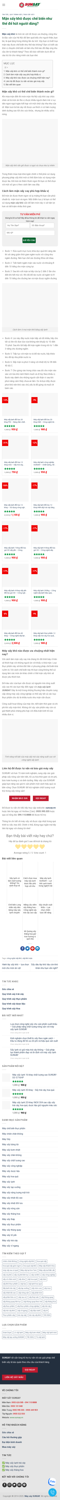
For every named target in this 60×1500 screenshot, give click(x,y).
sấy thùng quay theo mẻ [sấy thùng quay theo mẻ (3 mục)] (32, 1302)
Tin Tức (5, 14)
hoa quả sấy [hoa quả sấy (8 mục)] (41, 1261)
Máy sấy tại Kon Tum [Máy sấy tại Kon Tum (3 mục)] (29, 1270)
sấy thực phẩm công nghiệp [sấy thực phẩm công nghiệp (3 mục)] (28, 1306)
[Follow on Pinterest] (24, 1485)
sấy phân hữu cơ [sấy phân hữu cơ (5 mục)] (9, 1297)
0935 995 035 (18, 1410)
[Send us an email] (19, 1485)
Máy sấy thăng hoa (11, 1214)
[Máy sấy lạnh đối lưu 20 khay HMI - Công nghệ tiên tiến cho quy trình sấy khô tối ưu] (45, 404)
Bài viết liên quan (13, 84)
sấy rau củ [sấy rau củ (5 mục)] (22, 1297)
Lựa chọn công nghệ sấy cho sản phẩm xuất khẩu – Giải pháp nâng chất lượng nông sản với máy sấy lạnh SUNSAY (33, 1027)
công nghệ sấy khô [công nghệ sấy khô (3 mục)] (26, 1261)
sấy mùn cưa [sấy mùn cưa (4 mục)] (37, 1288)
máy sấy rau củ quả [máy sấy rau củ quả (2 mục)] (10, 1270)
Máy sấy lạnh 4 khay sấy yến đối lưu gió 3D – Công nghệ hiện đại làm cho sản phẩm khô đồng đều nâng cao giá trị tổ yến (15, 591)
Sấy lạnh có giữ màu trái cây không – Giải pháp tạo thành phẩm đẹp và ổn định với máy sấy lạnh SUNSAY (33, 1052)
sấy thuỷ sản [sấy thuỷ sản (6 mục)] (34, 1297)
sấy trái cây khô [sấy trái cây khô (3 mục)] (9, 1311)
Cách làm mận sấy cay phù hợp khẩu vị (23, 74)
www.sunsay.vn (16, 1417)
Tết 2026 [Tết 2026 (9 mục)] (47, 1315)
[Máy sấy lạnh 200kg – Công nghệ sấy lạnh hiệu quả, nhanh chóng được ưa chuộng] (45, 575)
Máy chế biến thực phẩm (13, 1128)
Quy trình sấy (16, 14)
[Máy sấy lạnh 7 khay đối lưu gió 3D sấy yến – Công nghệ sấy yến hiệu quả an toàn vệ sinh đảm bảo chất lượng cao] (15, 532)
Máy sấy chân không (12, 1155)
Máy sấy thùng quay (11, 1230)
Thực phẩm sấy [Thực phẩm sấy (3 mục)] (9, 1315)
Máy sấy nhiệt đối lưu (12, 1203)
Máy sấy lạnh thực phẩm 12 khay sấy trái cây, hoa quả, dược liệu (44, 634)
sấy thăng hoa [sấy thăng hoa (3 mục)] (50, 1302)
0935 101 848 (16, 1406)
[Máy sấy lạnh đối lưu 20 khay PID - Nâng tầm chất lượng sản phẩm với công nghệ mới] (15, 404)
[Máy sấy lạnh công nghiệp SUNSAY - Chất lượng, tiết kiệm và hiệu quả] (45, 447)
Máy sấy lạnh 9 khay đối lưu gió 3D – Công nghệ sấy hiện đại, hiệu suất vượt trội (44, 549)
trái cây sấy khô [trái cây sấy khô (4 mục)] (35, 1315)
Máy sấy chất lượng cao (13, 1160)
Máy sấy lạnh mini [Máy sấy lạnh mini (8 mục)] (50, 1333)
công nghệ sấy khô (14, 958)
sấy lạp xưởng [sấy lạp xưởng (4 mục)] (23, 1288)
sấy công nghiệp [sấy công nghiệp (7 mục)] (48, 1275)
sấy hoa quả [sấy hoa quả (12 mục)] (32, 1279)
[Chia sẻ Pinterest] (32, 948)
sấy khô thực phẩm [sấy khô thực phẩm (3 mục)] (10, 1284)
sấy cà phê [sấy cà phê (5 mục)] (7, 1275)
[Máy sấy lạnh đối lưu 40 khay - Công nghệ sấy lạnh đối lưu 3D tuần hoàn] (15, 618)
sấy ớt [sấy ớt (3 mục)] (45, 1311)
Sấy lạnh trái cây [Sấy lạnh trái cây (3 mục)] (9, 1288)
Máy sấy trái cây (10, 1240)
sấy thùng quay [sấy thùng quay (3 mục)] (47, 1297)
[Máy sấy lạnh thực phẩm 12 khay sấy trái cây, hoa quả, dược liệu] (45, 618)
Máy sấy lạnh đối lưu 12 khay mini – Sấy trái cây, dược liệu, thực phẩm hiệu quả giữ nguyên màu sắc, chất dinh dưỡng (14, 463)
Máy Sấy (6, 1139)
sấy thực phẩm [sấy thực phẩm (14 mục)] (9, 1306)
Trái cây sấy (28, 14)
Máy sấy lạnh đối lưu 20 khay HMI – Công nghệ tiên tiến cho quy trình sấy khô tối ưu (44, 420)
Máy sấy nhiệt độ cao (12, 1197)
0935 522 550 (19, 1414)
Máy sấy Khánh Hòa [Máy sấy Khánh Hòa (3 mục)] (47, 1266)
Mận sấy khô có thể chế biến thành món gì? (25, 71)
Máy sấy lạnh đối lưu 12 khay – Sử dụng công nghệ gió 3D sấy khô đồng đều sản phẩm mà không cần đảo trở (15, 506)
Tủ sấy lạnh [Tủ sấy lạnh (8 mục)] (40, 1337)
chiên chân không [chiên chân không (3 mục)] (10, 1261)
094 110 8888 (31, 1402)
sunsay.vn (50, 807)
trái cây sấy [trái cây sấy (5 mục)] (22, 1315)
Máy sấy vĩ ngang (10, 1245)
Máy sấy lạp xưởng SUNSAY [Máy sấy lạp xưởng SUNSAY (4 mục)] (13, 1337)
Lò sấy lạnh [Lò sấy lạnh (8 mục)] (18, 1333)
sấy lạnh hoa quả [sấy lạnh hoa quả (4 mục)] (35, 1284)
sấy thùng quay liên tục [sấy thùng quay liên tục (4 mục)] (12, 1302)
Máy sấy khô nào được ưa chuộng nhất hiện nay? (28, 78)
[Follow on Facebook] (4, 1485)
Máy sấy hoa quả (10, 1176)
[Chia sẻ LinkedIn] (37, 948)
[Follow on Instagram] (9, 1485)
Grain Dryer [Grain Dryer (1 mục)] (7, 1333)
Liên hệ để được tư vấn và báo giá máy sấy (25, 81)
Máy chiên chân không (12, 1133)
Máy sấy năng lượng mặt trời (15, 1192)
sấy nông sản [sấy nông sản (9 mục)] (23, 1293)
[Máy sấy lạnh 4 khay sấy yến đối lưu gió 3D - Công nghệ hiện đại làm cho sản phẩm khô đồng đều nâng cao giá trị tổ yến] (15, 575)
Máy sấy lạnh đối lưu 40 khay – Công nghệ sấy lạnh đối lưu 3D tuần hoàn (15, 634)
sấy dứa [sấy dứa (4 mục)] (22, 1279)
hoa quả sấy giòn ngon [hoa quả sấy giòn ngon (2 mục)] (12, 1266)
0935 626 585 (17, 1402)
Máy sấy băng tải (10, 1144)
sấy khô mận (27, 958)
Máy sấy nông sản (11, 1208)
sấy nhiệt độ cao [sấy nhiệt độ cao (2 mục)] (9, 1293)
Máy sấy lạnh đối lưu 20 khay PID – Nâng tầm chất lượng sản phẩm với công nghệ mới (14, 420)
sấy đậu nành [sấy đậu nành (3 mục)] (35, 1311)
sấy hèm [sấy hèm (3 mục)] (43, 1279)
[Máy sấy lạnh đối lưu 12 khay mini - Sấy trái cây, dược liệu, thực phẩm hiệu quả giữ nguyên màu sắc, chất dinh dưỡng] (15, 447)
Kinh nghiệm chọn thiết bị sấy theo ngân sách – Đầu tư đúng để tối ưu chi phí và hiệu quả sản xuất (34, 1039)
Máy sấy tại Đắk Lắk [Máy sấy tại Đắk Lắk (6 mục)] (47, 1270)
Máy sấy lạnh (8, 1181)
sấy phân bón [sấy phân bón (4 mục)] (37, 1293)
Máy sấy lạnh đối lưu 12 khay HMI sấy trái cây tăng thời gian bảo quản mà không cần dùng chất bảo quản (44, 506)
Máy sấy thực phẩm (11, 1224)
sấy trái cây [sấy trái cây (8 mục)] (46, 1306)
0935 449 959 (32, 1410)
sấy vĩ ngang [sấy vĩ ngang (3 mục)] (22, 1311)
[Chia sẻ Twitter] (27, 948)
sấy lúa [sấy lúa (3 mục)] (23, 1284)
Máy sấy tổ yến (9, 1235)
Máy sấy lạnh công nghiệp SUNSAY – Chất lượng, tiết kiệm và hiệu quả (44, 463)
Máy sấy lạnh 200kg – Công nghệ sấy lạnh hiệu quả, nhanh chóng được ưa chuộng (45, 591)
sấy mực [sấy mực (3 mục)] (47, 1288)
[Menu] (3, 4)
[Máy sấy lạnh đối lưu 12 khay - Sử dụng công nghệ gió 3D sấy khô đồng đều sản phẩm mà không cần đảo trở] (15, 490)
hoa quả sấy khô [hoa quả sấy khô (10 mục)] (30, 1266)
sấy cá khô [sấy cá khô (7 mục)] (35, 1275)
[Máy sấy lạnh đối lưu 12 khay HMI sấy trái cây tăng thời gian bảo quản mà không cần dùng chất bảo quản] (45, 490)
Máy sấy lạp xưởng (11, 1187)
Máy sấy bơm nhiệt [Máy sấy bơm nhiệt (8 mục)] (32, 1333)
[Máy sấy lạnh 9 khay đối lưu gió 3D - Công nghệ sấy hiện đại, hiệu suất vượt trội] (45, 532)
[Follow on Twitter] (14, 1485)
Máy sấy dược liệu (11, 1171)
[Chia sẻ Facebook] (22, 948)
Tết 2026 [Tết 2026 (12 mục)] (30, 1337)
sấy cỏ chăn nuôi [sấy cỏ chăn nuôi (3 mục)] (9, 1279)
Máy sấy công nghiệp (12, 1166)
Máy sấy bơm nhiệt (11, 1150)
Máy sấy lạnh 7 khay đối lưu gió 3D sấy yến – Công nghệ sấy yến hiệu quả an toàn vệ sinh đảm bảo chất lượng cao (15, 549)
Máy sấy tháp (8, 1219)
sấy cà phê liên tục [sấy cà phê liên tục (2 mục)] (21, 1275)
